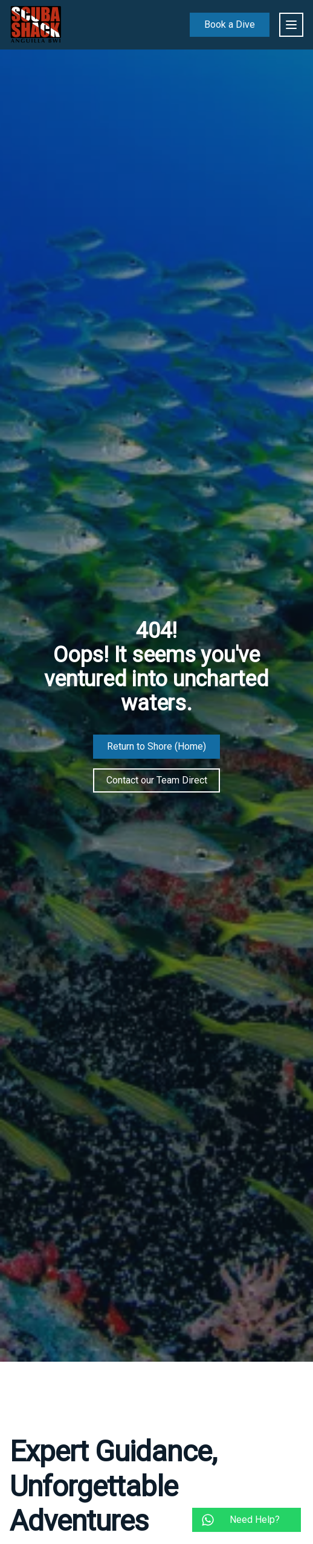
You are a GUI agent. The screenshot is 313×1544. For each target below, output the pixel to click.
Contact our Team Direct (156, 780)
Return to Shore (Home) (156, 746)
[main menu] (291, 25)
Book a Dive (229, 24)
